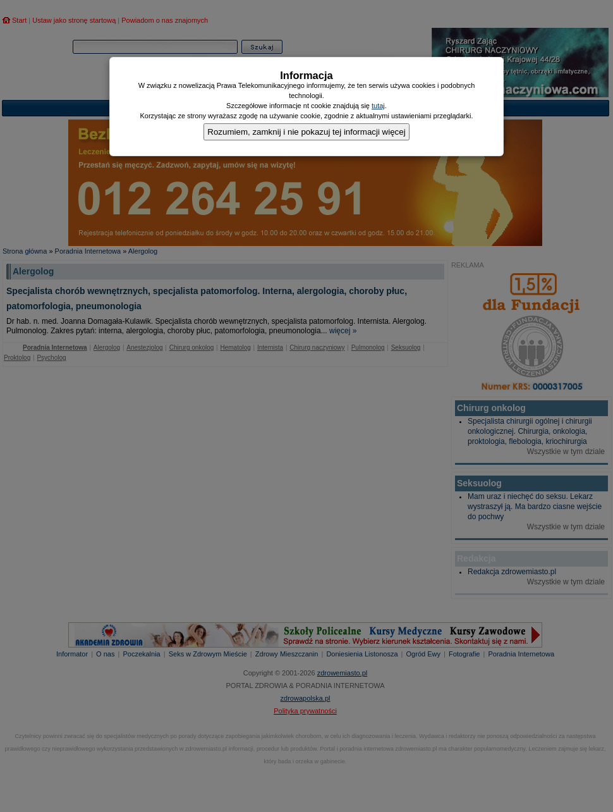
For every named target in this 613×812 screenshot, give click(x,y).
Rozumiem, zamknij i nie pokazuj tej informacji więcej (306, 132)
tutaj (378, 105)
